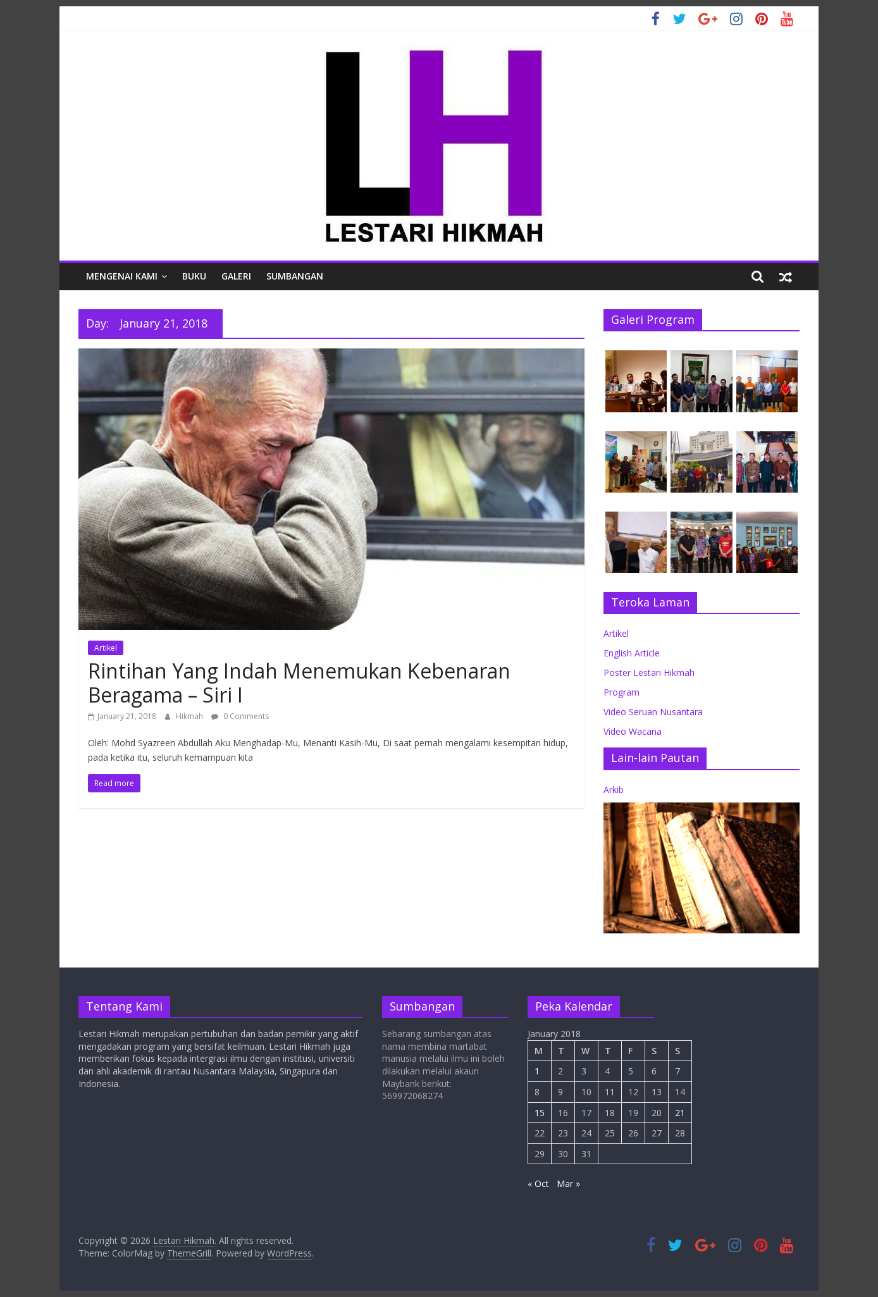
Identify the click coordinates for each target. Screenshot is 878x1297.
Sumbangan (294, 276)
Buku (194, 276)
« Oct (538, 1183)
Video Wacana (632, 731)
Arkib (613, 790)
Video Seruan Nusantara (653, 712)
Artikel (105, 647)
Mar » (568, 1183)
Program (621, 692)
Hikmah (190, 716)
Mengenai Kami (122, 276)
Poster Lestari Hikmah (649, 673)
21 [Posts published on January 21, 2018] (680, 1113)
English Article (631, 653)
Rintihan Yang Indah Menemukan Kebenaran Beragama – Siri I (299, 682)
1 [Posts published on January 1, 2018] (537, 1071)
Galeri (236, 276)
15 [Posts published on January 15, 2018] (540, 1113)
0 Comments (240, 716)
